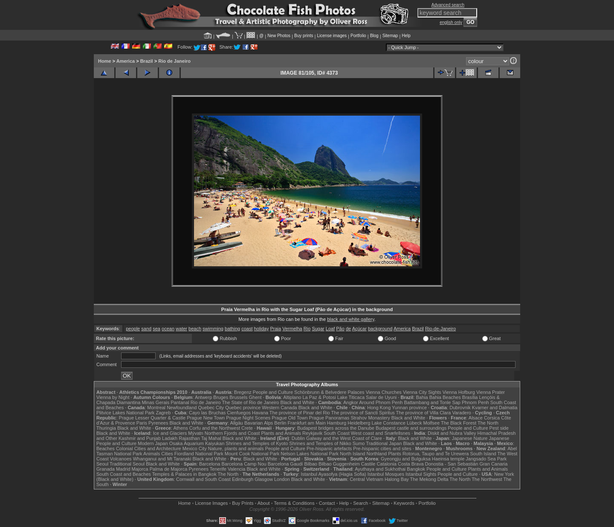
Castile (368, 463)
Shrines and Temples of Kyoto (257, 443)
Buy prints (303, 35)
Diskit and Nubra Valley (452, 433)
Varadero (461, 412)
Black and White (297, 402)
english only (451, 22)
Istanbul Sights (420, 474)
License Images (211, 503)
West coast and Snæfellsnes (380, 433)
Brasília (470, 397)
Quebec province (243, 407)
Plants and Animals (281, 433)
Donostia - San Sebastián (451, 463)
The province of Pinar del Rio (299, 412)
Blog (374, 35)
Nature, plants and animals (236, 448)
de (348, 328)
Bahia (422, 397)
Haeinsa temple (448, 458)
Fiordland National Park (198, 453)
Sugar (318, 328)
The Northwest (487, 479)
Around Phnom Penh (381, 402)
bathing (232, 328)
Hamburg (336, 422)
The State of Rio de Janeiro (250, 402)
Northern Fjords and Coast (232, 433)
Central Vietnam (366, 479)
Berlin (280, 422)
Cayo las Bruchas (207, 412)
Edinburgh (242, 479)
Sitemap (390, 35)
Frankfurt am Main (307, 422)
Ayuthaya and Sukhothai (380, 469)
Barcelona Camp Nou (244, 463)
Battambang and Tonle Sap (432, 402)
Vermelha (292, 328)
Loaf (330, 328)
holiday (261, 328)
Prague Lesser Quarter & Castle (152, 417)
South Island (483, 453)
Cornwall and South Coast (203, 479)
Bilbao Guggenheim (339, 463)
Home (104, 61)
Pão (340, 328)
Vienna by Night (112, 397)
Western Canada (279, 407)
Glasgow (264, 479)
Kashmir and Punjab (140, 438)
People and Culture (273, 392)
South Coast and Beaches (123, 474)
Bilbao (310, 463)
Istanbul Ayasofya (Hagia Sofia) (333, 474)
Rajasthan (189, 438)
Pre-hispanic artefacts (329, 448)
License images (332, 35)
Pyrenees (158, 422)
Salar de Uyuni (381, 397)
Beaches (105, 448)
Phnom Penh (475, 402)
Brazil (146, 61)
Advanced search (448, 5)
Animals (151, 453)
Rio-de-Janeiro (440, 328)
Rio (307, 328)
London (282, 479)
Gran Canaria (493, 463)
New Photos (278, 35)
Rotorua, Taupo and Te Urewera (436, 453)
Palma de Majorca (169, 469)
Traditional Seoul (127, 463)
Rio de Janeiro (174, 61)
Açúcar (359, 328)
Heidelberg (359, 422)
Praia (275, 328)
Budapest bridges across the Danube (335, 428)
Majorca (140, 469)
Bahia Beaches (445, 397)
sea (156, 328)
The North (488, 422)
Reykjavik (312, 433)
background (380, 328)
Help (406, 35)
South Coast (337, 433)
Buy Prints (242, 503)
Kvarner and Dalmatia (494, 407)
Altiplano (292, 397)
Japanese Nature (470, 438)
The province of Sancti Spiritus (363, 412)
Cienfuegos (239, 412)
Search (360, 503)
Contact (327, 503)
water (181, 328)
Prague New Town (206, 417)
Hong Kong (379, 407)
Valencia (236, 469)
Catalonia (386, 463)
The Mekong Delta (429, 479)
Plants (394, 453)
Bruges (220, 397)
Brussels (238, 397)
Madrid (123, 469)
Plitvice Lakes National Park (125, 412)
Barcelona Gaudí (285, 463)
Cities (167, 453)
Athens (180, 428)
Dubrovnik (460, 407)
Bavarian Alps (258, 422)
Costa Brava (411, 463)
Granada (105, 469)
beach (194, 328)
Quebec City (211, 407)
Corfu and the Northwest (214, 428)
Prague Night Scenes (248, 417)
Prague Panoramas (329, 417)
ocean (168, 328)
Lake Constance (388, 422)
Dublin (298, 438)
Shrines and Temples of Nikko (320, 443)
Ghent (255, 397)
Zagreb (163, 412)
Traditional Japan (384, 443)
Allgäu (236, 422)
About (264, 503)
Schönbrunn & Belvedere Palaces (329, 392)
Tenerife (218, 469)
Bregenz (243, 392)
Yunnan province (409, 407)
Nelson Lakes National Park (310, 453)
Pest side (499, 428)
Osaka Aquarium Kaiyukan (197, 443)
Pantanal (180, 402)
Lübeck (414, 422)
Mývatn (195, 433)
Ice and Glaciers (170, 433)
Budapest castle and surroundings (411, 428)
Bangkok (416, 469)
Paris (141, 422)
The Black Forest (458, 422)
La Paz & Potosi (319, 397)
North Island (352, 453)
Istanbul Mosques (386, 474)
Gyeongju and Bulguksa (406, 458)
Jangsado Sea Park (486, 458)
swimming (213, 328)
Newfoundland (182, 407)
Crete (247, 428)
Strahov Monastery (370, 417)
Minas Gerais (155, 402)
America (125, 61)
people (133, 328)
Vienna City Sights (422, 392)
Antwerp (203, 397)
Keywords (404, 503)
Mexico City (194, 448)
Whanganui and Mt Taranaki (162, 458)
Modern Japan (153, 443)
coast (246, 328)
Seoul (102, 463)
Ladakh (169, 438)
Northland (377, 453)
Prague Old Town (289, 417)
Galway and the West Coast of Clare (344, 438)
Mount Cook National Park (252, 453)
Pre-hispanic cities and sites (382, 448)
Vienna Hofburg (459, 392)
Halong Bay (397, 479)
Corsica (492, 417)
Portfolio (358, 35)
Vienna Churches (384, 392)
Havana (260, 412)
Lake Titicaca (351, 397)
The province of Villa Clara (423, 412)
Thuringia (106, 428)
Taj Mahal (211, 438)
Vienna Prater (490, 392)
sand (146, 328)
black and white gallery (350, 319)
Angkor (350, 402)
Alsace (476, 417)
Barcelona (209, 463)
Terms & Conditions (294, 503)
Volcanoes (121, 458)
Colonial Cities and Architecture (148, 448)
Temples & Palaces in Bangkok (184, 474)
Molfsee (431, 422)
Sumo (359, 443)
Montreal (156, 407)
